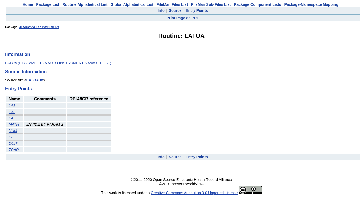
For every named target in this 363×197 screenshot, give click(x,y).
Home (28, 4)
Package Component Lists (257, 4)
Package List (47, 4)
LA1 (12, 105)
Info (161, 10)
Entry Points (197, 10)
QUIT (13, 143)
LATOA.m (34, 80)
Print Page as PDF (183, 18)
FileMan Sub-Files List (211, 4)
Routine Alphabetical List (84, 4)
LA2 (12, 112)
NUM (13, 131)
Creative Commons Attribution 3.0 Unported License (194, 193)
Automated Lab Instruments (39, 27)
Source (175, 10)
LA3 (12, 118)
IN (10, 137)
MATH (14, 124)
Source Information (26, 71)
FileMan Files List (172, 4)
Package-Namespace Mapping (311, 4)
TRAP (14, 149)
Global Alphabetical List (132, 4)
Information (17, 54)
